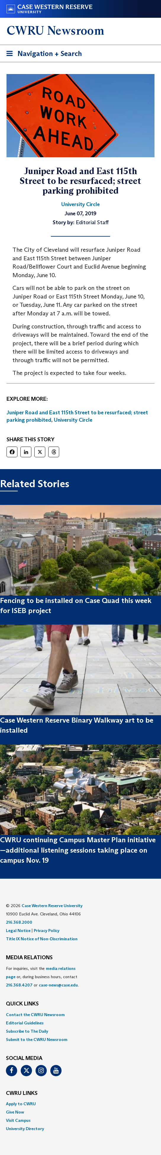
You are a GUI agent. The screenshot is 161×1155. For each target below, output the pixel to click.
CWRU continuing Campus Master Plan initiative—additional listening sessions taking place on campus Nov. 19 (78, 849)
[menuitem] (80, 1014)
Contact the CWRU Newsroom (35, 1014)
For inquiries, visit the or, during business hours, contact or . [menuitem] (42, 977)
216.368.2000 (19, 922)
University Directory (25, 1128)
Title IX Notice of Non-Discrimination (42, 938)
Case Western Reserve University (52, 905)
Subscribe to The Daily (27, 1031)
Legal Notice (18, 930)
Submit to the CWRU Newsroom (36, 1039)
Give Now (15, 1112)
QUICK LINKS (22, 1004)
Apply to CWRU (21, 1103)
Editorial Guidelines (25, 1023)
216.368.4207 (19, 985)
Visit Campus (18, 1120)
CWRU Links (22, 1093)
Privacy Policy (46, 930)
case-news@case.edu (58, 985)
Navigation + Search (42, 54)
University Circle (73, 420)
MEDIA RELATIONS (29, 958)
